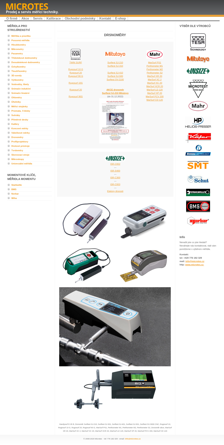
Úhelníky (16, 102)
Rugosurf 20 (76, 89)
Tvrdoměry (17, 150)
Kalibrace (53, 18)
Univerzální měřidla (21, 163)
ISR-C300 (115, 177)
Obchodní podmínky (80, 18)
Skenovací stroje (20, 155)
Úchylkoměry (18, 67)
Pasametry (17, 53)
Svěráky (15, 115)
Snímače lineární (20, 93)
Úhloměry (16, 97)
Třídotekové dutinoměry (24, 58)
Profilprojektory (19, 141)
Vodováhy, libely (20, 84)
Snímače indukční (21, 88)
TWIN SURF (75, 62)
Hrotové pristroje (20, 146)
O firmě (12, 18)
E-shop (120, 18)
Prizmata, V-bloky (20, 111)
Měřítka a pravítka (20, 36)
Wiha (14, 198)
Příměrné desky (19, 119)
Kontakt (105, 18)
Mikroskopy (17, 159)
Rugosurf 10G (76, 83)
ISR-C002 (115, 164)
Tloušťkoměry (19, 71)
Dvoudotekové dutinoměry (25, 62)
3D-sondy (16, 75)
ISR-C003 (115, 184)
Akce (25, 18)
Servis (38, 18)
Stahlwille (16, 185)
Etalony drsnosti (115, 191)
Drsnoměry (17, 137)
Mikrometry (17, 49)
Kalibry (15, 124)
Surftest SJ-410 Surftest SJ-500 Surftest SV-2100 (115, 76)
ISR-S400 (115, 171)
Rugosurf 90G (76, 96)
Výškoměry (17, 80)
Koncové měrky (19, 128)
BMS (13, 189)
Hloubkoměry (18, 45)
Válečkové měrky (20, 133)
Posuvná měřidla (20, 40)
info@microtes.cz (133, 439)
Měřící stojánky (19, 106)
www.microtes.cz (194, 264)
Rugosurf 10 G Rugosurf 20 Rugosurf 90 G (75, 72)
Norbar (15, 194)
